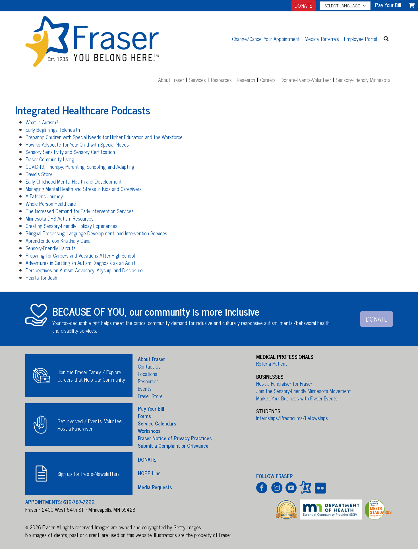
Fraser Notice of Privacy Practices (175, 438)
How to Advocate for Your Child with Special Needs (77, 144)
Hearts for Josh (41, 277)
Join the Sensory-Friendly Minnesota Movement (303, 390)
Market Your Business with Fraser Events (297, 398)
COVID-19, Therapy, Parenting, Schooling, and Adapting (80, 166)
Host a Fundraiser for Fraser (284, 383)
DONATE (303, 5)
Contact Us (149, 366)
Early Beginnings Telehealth (53, 129)
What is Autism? (42, 122)
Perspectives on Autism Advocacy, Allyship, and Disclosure (84, 270)
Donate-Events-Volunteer (306, 79)
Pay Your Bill (151, 408)
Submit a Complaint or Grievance (173, 445)
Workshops (149, 430)
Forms (144, 416)
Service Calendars (157, 423)
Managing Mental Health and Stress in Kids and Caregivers (84, 188)
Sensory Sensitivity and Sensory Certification (70, 151)
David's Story (39, 174)
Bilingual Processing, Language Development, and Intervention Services (96, 233)
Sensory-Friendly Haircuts (51, 248)
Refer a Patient (271, 363)
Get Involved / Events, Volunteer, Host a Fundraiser (90, 425)
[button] (386, 38)
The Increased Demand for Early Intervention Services (80, 211)
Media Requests (155, 486)
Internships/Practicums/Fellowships (292, 418)
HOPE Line (149, 473)
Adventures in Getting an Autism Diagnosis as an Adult (81, 262)
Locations (147, 373)
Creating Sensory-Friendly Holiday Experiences (71, 225)
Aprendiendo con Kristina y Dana (58, 240)
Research (246, 79)
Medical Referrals (322, 38)
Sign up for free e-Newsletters (88, 473)
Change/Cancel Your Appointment (266, 38)
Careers (268, 79)
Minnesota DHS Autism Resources (60, 218)
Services (197, 79)
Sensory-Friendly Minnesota (363, 79)
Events (145, 388)
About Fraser (171, 79)
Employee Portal (360, 38)
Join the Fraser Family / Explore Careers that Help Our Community (91, 376)
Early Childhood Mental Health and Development (74, 181)
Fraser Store (150, 396)
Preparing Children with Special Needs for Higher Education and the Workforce (104, 137)
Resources (221, 79)
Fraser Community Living (50, 159)
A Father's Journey (44, 196)
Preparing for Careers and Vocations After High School (80, 255)
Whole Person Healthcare (51, 203)
